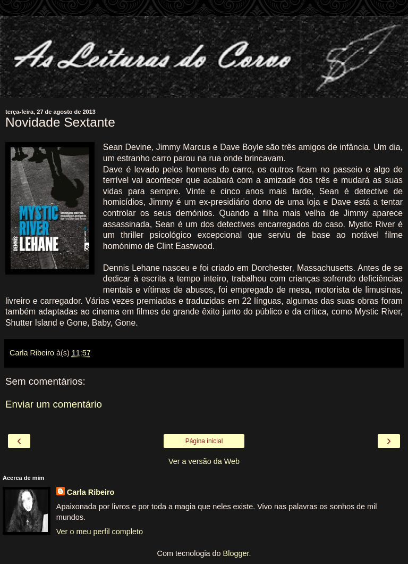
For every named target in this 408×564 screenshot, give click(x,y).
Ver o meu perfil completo (99, 531)
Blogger (236, 553)
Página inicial (204, 441)
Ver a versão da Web (204, 461)
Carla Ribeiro (91, 492)
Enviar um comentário (53, 404)
